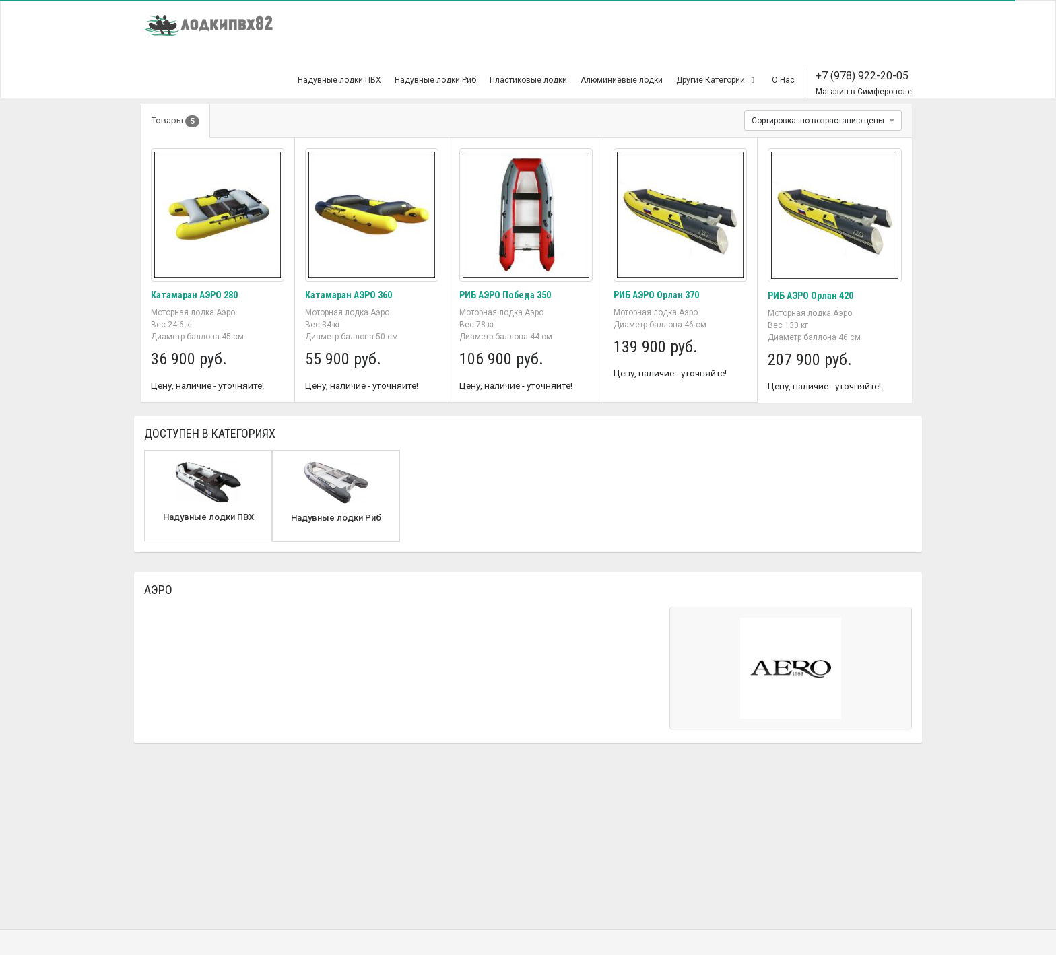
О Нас (783, 80)
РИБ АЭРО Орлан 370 (656, 295)
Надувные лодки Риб (435, 80)
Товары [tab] (175, 121)
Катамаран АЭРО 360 (348, 295)
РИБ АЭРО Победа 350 (505, 295)
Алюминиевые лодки (622, 80)
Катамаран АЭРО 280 (194, 295)
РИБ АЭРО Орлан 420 (810, 295)
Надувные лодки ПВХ (339, 80)
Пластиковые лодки (528, 80)
